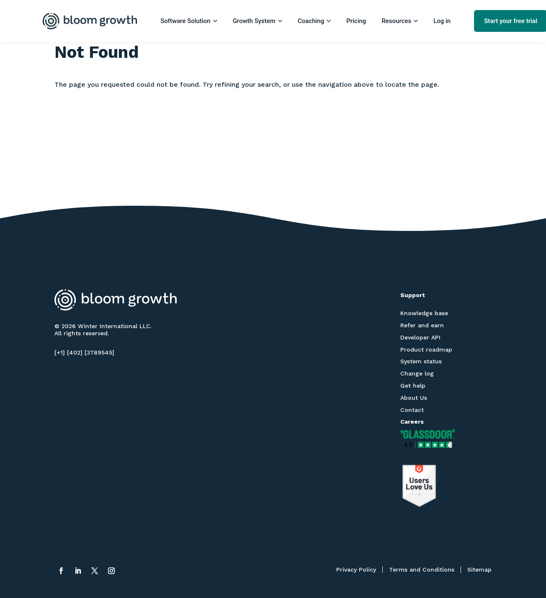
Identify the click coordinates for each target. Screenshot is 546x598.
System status (421, 361)
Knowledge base (424, 313)
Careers (412, 421)
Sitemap (479, 569)
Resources (399, 21)
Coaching (314, 21)
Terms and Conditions (421, 569)
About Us (413, 397)
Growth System (257, 21)
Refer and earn (422, 325)
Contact (412, 409)
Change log (417, 373)
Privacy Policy (356, 569)
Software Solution (188, 21)
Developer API (420, 337)
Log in (442, 21)
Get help (412, 385)
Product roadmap (426, 349)
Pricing (356, 21)
